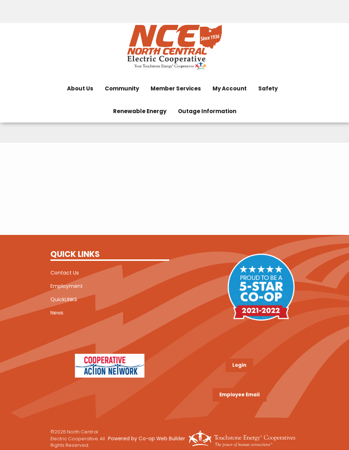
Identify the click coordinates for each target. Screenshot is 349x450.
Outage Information (207, 111)
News (56, 312)
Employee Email (239, 394)
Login (239, 365)
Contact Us (64, 272)
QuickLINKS (63, 299)
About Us (80, 88)
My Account (229, 88)
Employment (66, 286)
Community (122, 88)
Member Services (176, 88)
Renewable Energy (139, 111)
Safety (268, 88)
